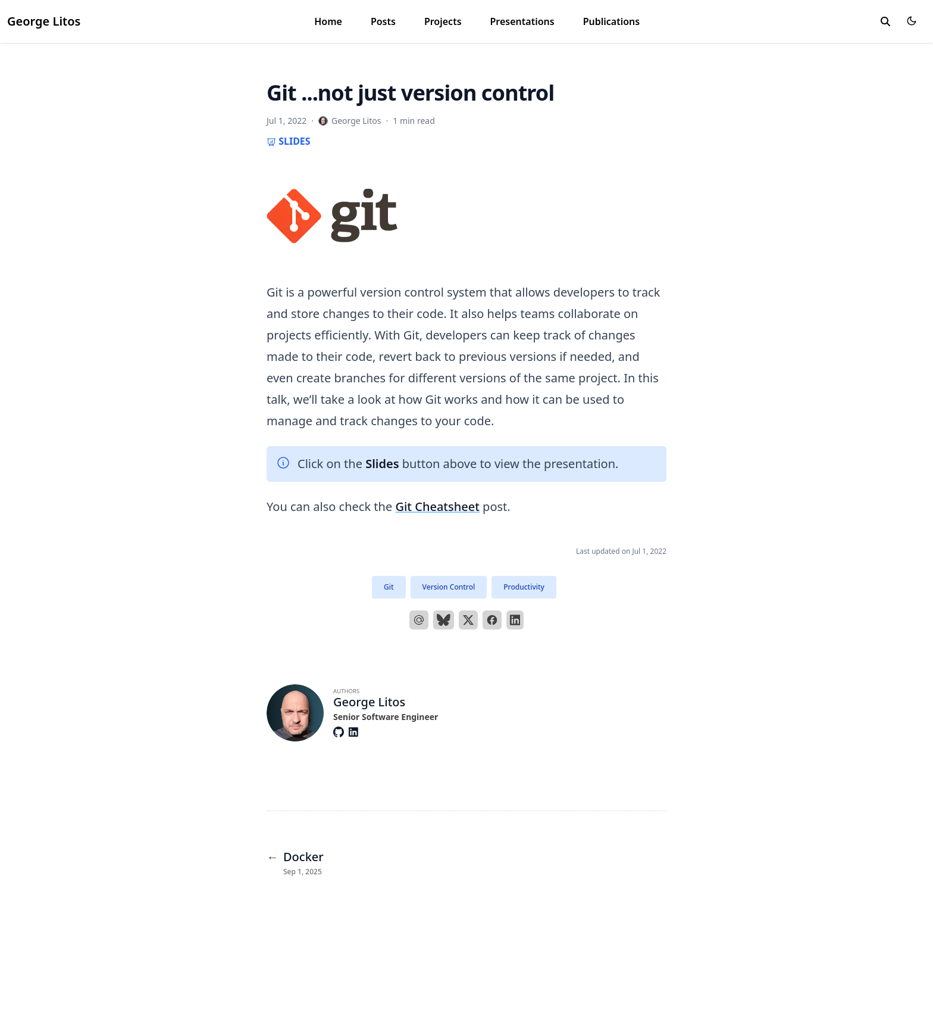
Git (389, 587)
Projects (443, 21)
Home (328, 21)
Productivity (523, 587)
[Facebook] (492, 619)
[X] (468, 619)
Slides (289, 141)
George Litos (43, 21)
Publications (611, 21)
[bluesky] (443, 619)
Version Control (448, 587)
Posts (383, 21)
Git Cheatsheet (437, 506)
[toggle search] (885, 21)
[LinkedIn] (515, 619)
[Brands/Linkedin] (356, 732)
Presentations (522, 21)
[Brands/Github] (341, 732)
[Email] (418, 619)
